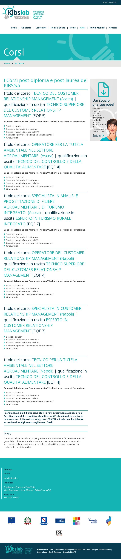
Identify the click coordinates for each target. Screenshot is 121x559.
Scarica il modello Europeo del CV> (22, 240)
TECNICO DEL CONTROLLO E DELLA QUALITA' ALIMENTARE (42, 164)
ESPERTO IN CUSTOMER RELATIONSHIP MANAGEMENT (36, 325)
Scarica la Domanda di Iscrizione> (22, 237)
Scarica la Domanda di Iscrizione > (22, 128)
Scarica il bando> (14, 234)
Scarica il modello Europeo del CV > (23, 131)
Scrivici (98, 135)
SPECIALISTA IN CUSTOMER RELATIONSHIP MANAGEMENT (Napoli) (42, 311)
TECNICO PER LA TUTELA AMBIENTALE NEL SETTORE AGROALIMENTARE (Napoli (40, 365)
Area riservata (109, 2)
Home (14, 28)
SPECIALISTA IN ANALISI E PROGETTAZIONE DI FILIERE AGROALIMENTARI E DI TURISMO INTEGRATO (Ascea (41, 204)
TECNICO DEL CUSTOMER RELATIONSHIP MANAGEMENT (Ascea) (41, 96)
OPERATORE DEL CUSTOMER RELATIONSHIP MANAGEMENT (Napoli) (44, 255)
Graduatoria (12, 137)
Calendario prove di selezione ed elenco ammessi (30, 134)
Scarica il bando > (14, 126)
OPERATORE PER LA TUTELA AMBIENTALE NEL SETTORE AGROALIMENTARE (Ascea (43, 150)
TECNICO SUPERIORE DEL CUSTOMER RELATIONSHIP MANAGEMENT (44, 110)
